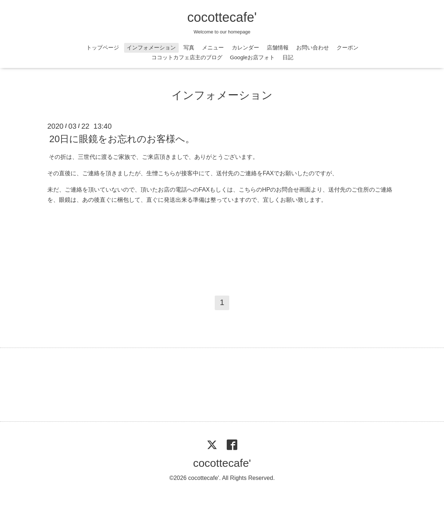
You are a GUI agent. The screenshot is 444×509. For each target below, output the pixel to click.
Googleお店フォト (252, 57)
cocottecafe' (222, 17)
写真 (188, 47)
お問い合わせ (312, 47)
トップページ (102, 47)
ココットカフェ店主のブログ (186, 57)
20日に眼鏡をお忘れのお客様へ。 (122, 138)
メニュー (213, 47)
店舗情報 (278, 47)
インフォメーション (151, 47)
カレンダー (245, 47)
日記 (287, 57)
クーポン (347, 47)
